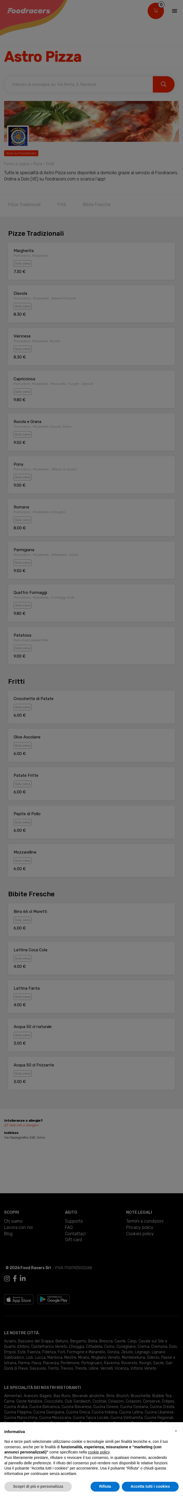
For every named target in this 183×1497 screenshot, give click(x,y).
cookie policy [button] (98, 1452)
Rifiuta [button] (105, 1486)
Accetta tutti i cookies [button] (150, 1486)
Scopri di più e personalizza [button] (38, 1486)
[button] (176, 1431)
